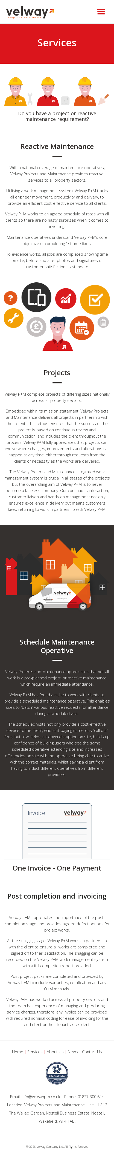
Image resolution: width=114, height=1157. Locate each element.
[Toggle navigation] (101, 11)
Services (35, 1051)
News (73, 1051)
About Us (55, 1051)
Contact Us (92, 1051)
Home (17, 1051)
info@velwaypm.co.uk (41, 1096)
